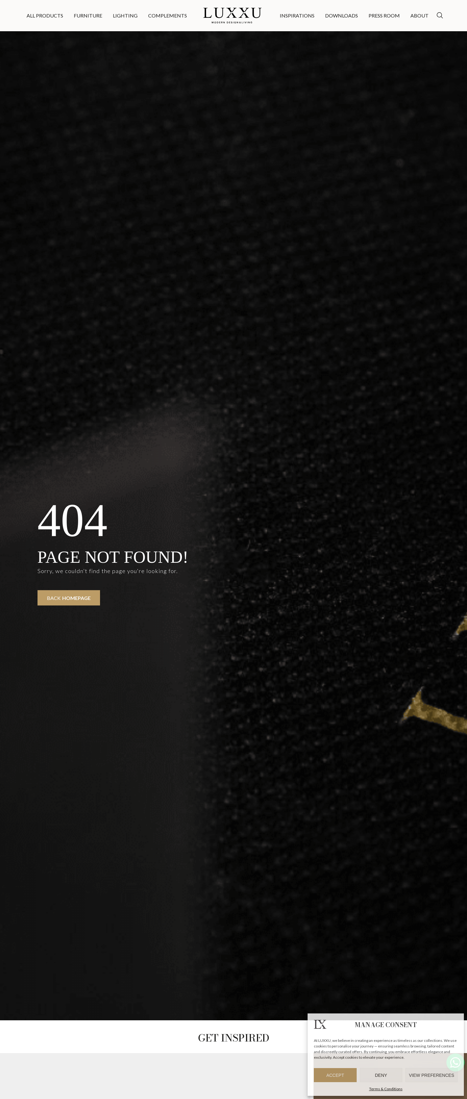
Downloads (341, 15)
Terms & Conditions (386, 1089)
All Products (45, 15)
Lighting (125, 15)
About (419, 15)
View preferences (431, 1075)
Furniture (88, 15)
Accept (335, 1075)
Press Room (384, 15)
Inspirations (297, 15)
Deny (381, 1075)
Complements (167, 15)
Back (69, 598)
